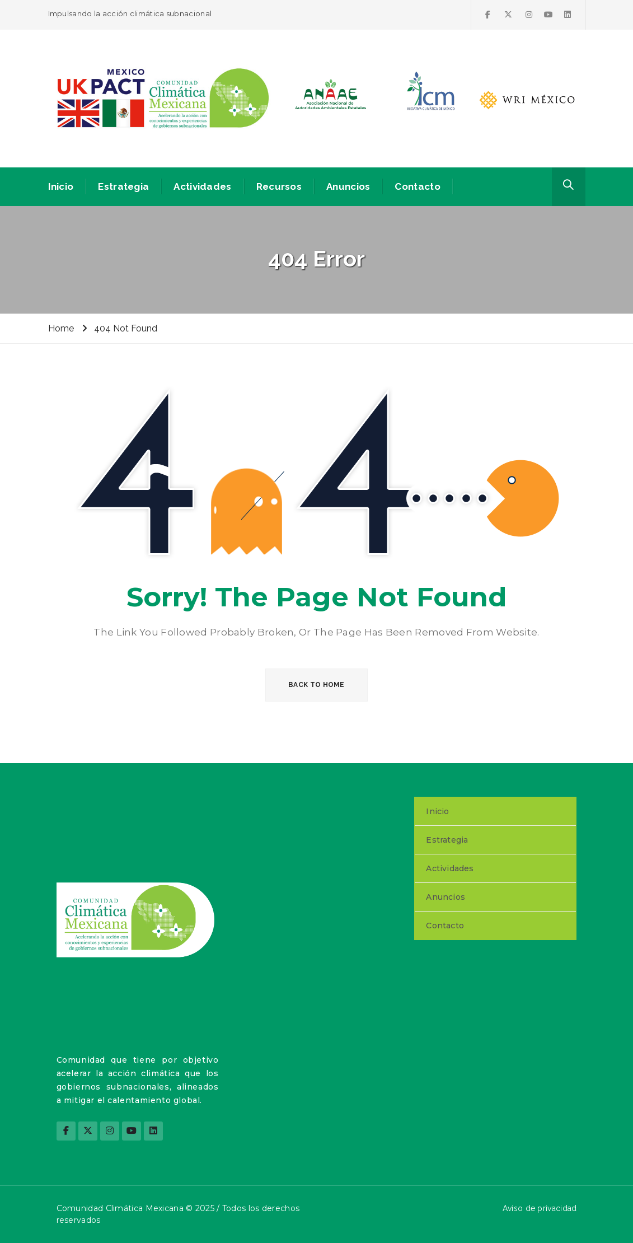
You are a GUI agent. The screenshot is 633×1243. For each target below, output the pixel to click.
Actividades (202, 186)
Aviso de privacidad (540, 1208)
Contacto (417, 186)
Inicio (61, 186)
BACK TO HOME (316, 685)
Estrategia (123, 186)
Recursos (279, 186)
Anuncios (348, 186)
